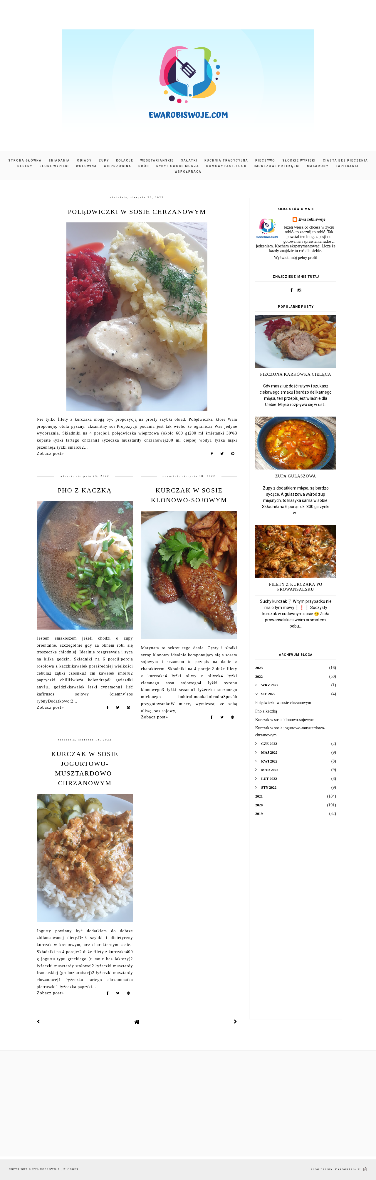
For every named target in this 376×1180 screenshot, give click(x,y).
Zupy (104, 160)
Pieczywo (265, 160)
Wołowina (86, 166)
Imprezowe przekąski (277, 166)
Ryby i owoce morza (177, 166)
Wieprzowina (117, 166)
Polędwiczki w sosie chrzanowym (137, 211)
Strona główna (25, 160)
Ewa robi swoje (311, 219)
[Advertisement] (295, 922)
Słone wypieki (54, 166)
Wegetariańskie (157, 160)
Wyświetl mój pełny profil (295, 257)
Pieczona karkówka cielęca (295, 374)
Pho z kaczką (85, 490)
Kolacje (124, 160)
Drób (143, 166)
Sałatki (189, 160)
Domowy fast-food (226, 166)
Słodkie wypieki (299, 160)
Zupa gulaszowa (295, 476)
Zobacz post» (50, 453)
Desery (24, 166)
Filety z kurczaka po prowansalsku (296, 587)
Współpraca (188, 171)
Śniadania (59, 160)
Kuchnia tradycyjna (226, 160)
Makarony (317, 166)
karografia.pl (351, 1169)
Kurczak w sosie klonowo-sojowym (284, 720)
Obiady (84, 160)
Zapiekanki (347, 166)
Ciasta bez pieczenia (345, 160)
